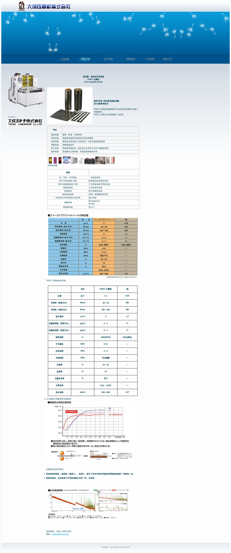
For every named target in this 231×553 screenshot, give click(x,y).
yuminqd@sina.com (60, 534)
